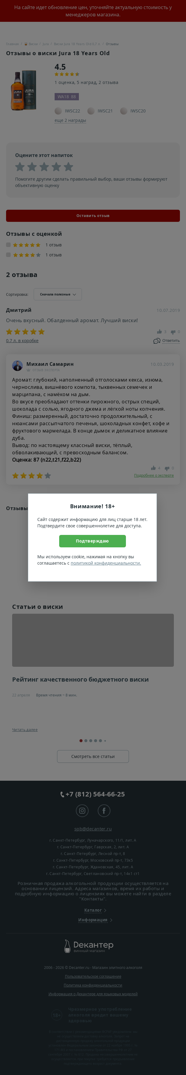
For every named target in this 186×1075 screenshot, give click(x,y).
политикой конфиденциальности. (106, 563)
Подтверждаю (92, 541)
